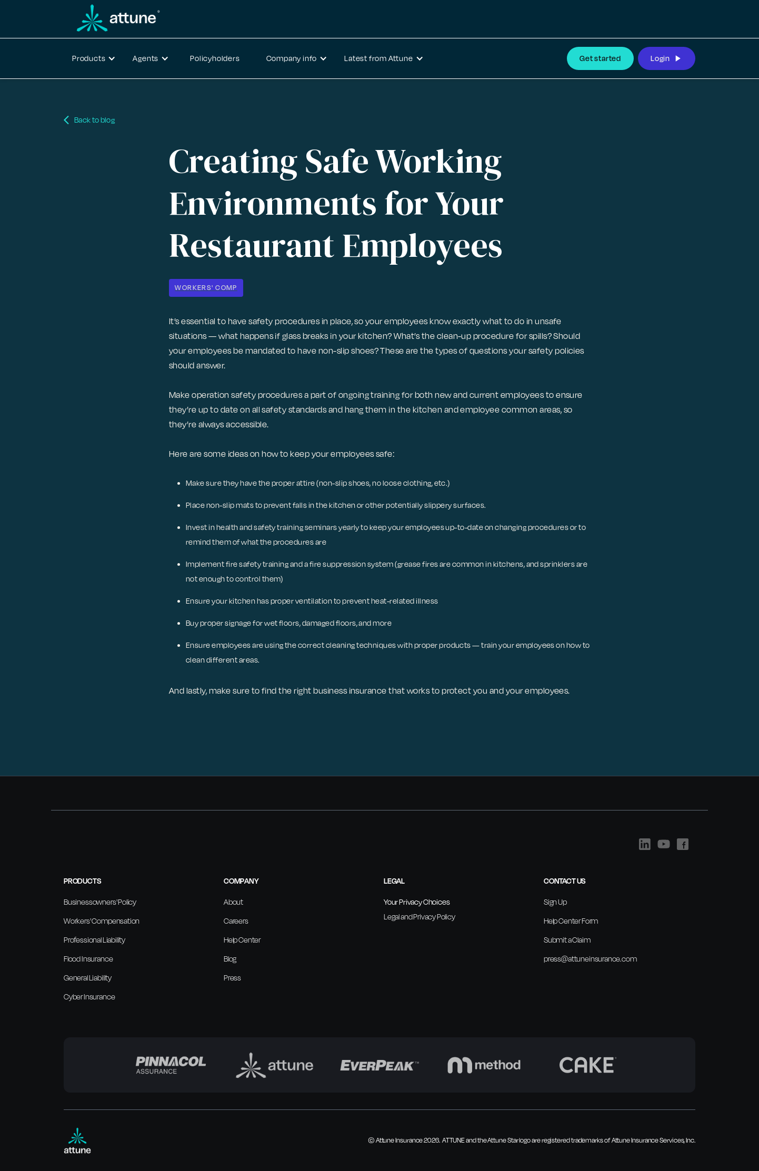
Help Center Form (571, 920)
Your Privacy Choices (417, 901)
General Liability (88, 977)
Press (232, 977)
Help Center (242, 939)
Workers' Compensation (101, 920)
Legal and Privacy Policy (419, 916)
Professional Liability (94, 939)
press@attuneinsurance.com (590, 958)
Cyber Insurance (89, 996)
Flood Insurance (88, 958)
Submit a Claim (567, 939)
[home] (112, 18)
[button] (94, 58)
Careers (236, 920)
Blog (230, 958)
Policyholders (214, 58)
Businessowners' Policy (100, 901)
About (233, 901)
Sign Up (555, 901)
